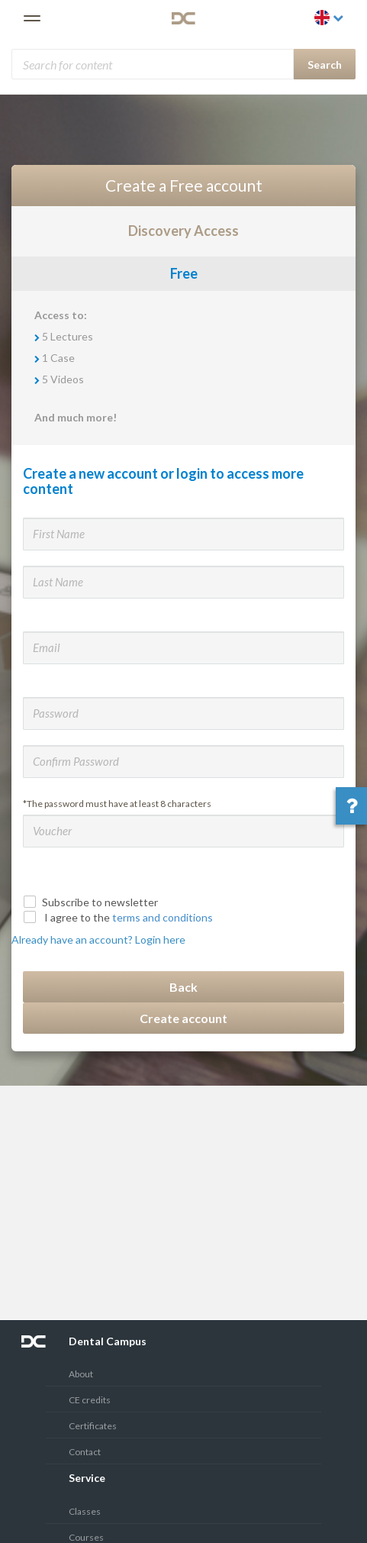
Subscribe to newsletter (92, 902)
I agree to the (120, 917)
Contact (85, 1451)
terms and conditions (162, 917)
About (81, 1374)
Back (183, 987)
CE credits (90, 1400)
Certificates (93, 1426)
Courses (86, 1537)
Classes (85, 1511)
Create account (183, 1018)
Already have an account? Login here (98, 939)
